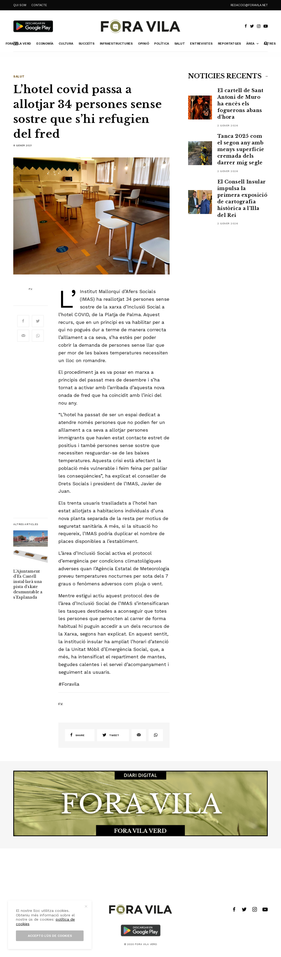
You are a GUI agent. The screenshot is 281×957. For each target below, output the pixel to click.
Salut (19, 76)
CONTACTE (39, 5)
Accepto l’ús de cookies (50, 936)
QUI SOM (19, 5)
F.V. (31, 289)
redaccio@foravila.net (249, 5)
